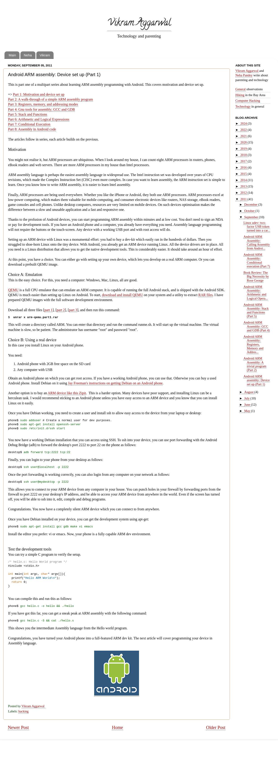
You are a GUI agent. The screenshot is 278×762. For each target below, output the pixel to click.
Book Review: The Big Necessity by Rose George (256, 276)
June (247, 404)
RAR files (205, 295)
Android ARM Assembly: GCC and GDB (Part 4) (256, 326)
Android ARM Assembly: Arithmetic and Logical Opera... (255, 292)
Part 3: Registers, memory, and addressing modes (43, 104)
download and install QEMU (122, 295)
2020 (244, 142)
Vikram (45, 55)
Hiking (239, 95)
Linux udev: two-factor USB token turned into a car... (256, 226)
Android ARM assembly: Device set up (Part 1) (256, 380)
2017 (244, 161)
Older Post (215, 727)
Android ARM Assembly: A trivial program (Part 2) (254, 364)
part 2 (61, 310)
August (249, 392)
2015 (244, 174)
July (247, 398)
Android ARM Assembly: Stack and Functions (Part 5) (256, 310)
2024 (244, 123)
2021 (244, 136)
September (251, 217)
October (250, 211)
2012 (244, 192)
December (251, 204)
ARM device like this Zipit (67, 393)
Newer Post (18, 727)
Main (12, 55)
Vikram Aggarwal (139, 23)
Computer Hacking (247, 100)
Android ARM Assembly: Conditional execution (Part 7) (256, 260)
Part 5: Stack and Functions (27, 114)
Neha (28, 55)
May (247, 411)
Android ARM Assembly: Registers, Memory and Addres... (253, 344)
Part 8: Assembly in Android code (32, 129)
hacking (23, 711)
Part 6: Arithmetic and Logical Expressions (38, 119)
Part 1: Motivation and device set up (38, 94)
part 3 (73, 310)
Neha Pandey (243, 75)
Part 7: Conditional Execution (29, 124)
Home (117, 727)
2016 (244, 167)
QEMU (13, 290)
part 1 (48, 310)
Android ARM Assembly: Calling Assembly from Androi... (256, 242)
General (240, 89)
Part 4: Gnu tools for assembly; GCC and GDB (41, 109)
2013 (244, 186)
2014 (244, 180)
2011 (244, 199)
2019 (244, 148)
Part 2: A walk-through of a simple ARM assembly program (50, 99)
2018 (244, 155)
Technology (243, 106)
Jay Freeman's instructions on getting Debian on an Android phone (115, 383)
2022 (244, 130)
